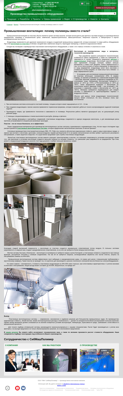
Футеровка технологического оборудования (102, 388)
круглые (114, 59)
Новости (93, 19)
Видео (67, 19)
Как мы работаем (52, 345)
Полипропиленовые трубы (72, 390)
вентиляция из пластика (20, 44)
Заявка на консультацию (105, 8)
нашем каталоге (12, 332)
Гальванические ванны (82, 388)
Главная (9, 24)
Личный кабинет (110, 3)
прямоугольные (80, 61)
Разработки (25, 19)
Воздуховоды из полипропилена (65, 388)
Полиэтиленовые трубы (88, 390)
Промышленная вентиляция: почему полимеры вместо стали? (41, 24)
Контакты (105, 19)
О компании (11, 345)
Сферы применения (52, 19)
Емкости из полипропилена (47, 388)
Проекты (36, 19)
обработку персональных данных (74, 384)
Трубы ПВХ (100, 390)
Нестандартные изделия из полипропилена (51, 390)
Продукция (11, 19)
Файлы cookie (61, 385)
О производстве (80, 19)
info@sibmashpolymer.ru (41, 10)
